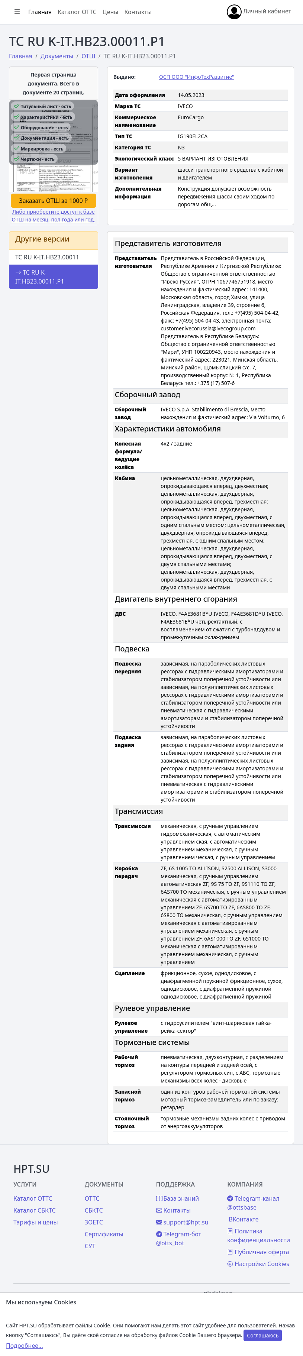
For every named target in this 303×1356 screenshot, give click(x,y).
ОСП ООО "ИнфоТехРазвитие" (196, 76)
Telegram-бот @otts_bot (179, 1238)
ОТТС (92, 1198)
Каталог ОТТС (77, 12)
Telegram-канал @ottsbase (253, 1202)
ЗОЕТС (94, 1222)
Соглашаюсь (262, 1335)
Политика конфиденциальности (258, 1235)
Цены (111, 12)
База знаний (177, 1198)
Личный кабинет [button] (259, 11)
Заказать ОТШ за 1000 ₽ (53, 201)
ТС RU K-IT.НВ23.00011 (47, 257)
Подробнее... (24, 1346)
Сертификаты (104, 1234)
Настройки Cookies (258, 1264)
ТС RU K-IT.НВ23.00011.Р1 (39, 276)
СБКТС (94, 1210)
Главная (40, 12)
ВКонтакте (243, 1219)
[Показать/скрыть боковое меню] (17, 12)
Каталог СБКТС (34, 1210)
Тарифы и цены (35, 1222)
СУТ (90, 1246)
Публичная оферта (258, 1252)
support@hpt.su (182, 1222)
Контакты (137, 12)
